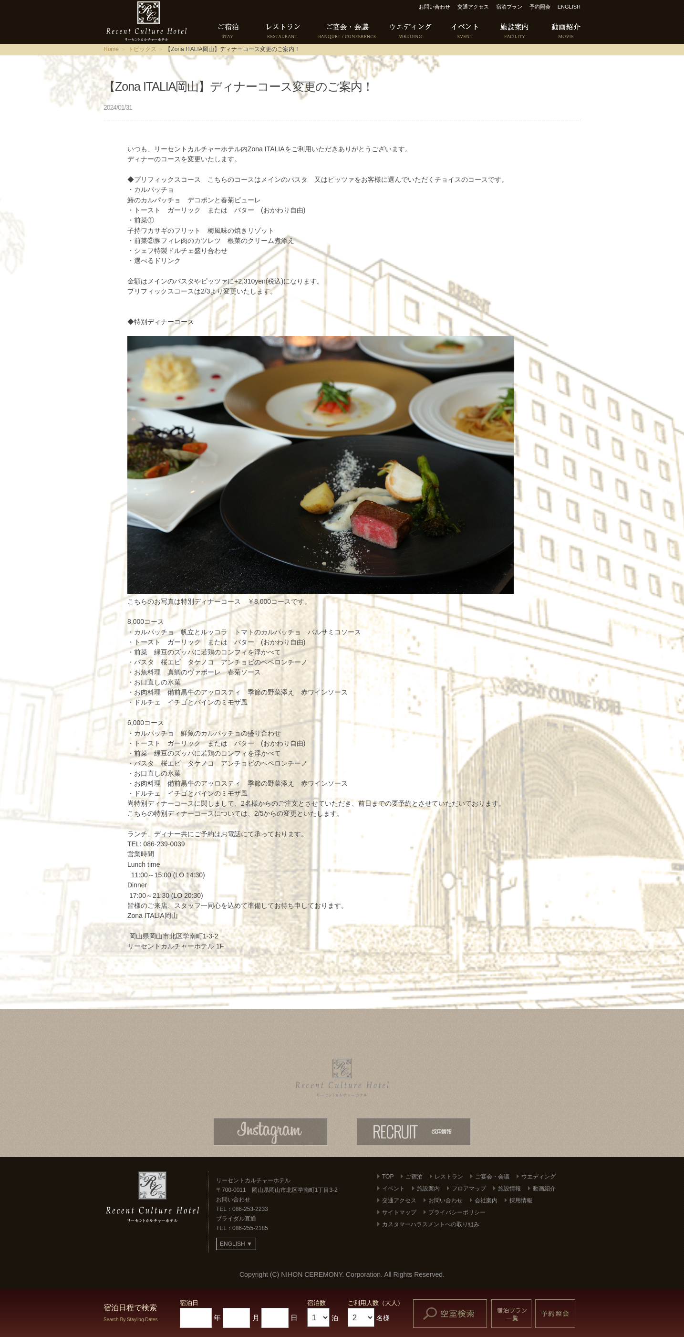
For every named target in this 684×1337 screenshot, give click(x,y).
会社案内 (486, 1200)
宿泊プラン (509, 7)
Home (111, 49)
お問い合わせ (434, 7)
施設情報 (509, 1188)
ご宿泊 (414, 1176)
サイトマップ (399, 1212)
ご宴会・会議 (492, 1176)
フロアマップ (469, 1188)
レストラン (449, 1176)
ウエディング (538, 1176)
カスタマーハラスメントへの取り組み (430, 1224)
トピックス (142, 49)
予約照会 (539, 7)
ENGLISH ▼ (236, 1244)
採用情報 (520, 1200)
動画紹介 (544, 1188)
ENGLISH (569, 7)
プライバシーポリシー (457, 1212)
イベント (393, 1188)
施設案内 (428, 1188)
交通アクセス (473, 7)
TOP (388, 1176)
